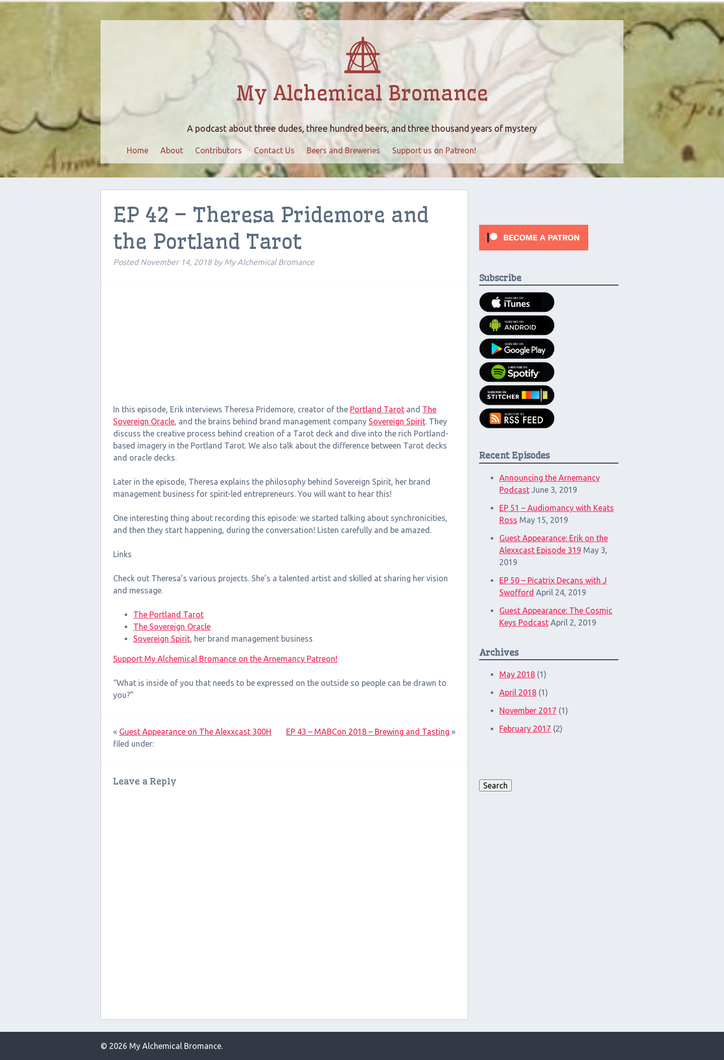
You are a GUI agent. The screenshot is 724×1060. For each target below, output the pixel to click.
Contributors (218, 150)
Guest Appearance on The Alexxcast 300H (195, 731)
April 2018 (517, 692)
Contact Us (274, 150)
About (171, 150)
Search (495, 785)
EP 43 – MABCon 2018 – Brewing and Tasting (367, 731)
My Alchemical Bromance (362, 93)
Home (137, 150)
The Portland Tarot (168, 614)
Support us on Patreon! (434, 150)
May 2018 (517, 674)
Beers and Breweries (343, 150)
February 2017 (525, 728)
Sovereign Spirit (397, 421)
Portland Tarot (377, 409)
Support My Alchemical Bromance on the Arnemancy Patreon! (225, 658)
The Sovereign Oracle (172, 626)
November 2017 (528, 710)
